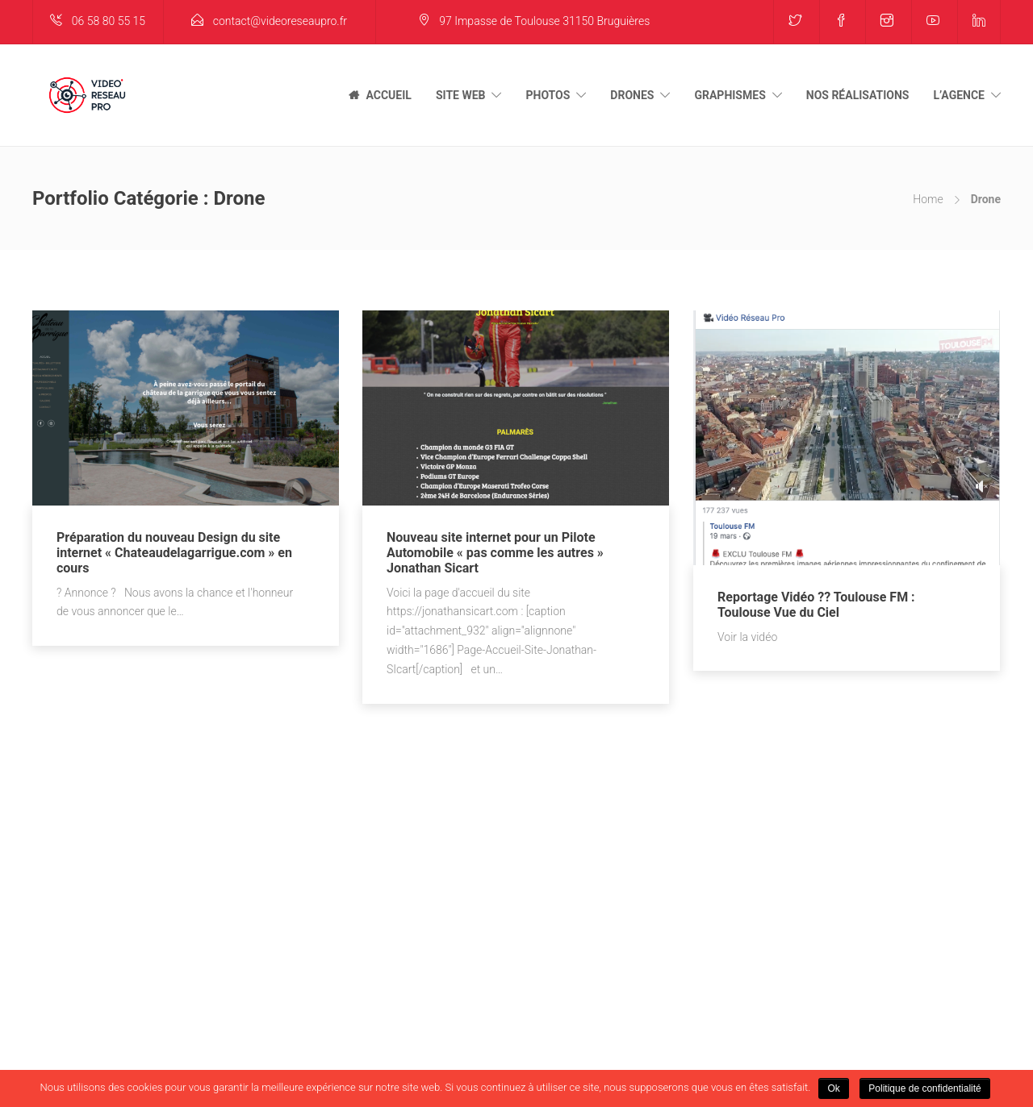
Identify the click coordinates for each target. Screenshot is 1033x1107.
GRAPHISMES (729, 95)
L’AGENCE (959, 95)
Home (928, 199)
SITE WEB (461, 95)
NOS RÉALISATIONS (858, 95)
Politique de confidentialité (924, 1088)
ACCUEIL (388, 95)
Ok (833, 1088)
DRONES (632, 95)
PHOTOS (547, 95)
